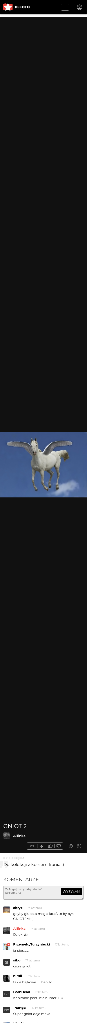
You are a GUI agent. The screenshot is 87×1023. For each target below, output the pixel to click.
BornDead (21, 994)
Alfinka (19, 836)
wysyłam (71, 891)
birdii (17, 978)
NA (6, 1012)
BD (6, 996)
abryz (17, 910)
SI (6, 964)
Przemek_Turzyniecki (31, 946)
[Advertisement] (43, 60)
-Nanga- (20, 1009)
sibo (16, 962)
